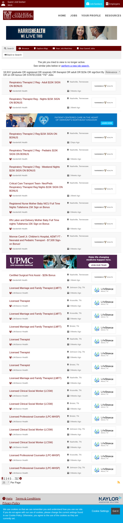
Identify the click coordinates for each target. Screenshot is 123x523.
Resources (113, 15)
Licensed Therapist (19, 301)
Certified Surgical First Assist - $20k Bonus (32, 275)
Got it (115, 511)
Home (62, 15)
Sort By (100, 72)
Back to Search (13, 55)
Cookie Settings (100, 511)
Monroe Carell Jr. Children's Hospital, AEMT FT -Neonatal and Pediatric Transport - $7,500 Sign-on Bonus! (35, 240)
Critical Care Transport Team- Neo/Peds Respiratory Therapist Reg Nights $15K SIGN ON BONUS (36, 187)
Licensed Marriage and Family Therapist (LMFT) (35, 288)
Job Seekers (94, 4)
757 (17, 478)
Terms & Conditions (28, 498)
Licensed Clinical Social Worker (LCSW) (31, 391)
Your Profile (91, 15)
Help (7, 498)
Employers (113, 4)
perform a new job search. (75, 66)
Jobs (73, 15)
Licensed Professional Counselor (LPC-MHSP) (34, 416)
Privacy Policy (11, 503)
